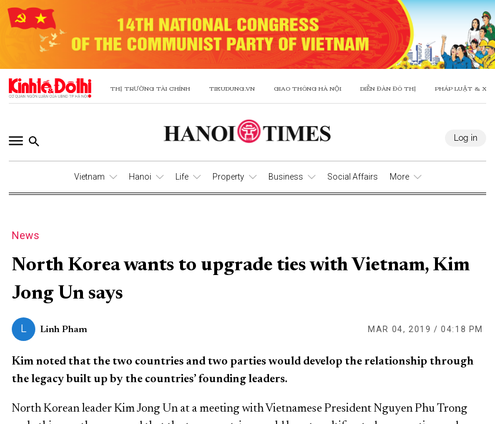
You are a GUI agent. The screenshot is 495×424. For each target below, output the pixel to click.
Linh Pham (63, 329)
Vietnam (89, 176)
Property (228, 176)
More (399, 176)
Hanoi (140, 176)
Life (181, 176)
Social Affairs (352, 176)
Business (285, 176)
